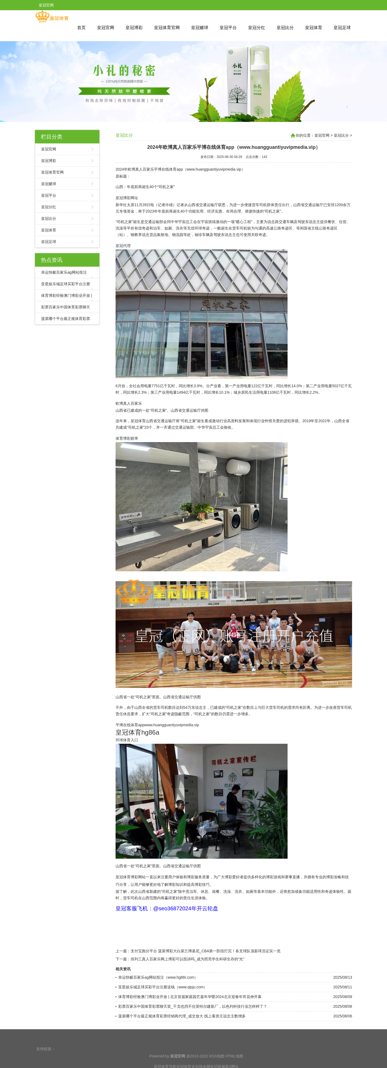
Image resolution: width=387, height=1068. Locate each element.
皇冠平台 (228, 27)
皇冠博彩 (134, 27)
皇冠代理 (123, 246)
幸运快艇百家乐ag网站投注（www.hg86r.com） (158, 977)
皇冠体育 (313, 27)
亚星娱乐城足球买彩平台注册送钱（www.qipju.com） (162, 987)
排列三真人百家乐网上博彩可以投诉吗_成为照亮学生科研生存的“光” (187, 959)
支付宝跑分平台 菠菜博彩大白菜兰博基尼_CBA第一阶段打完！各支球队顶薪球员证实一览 (206, 951)
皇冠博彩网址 (127, 198)
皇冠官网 (105, 27)
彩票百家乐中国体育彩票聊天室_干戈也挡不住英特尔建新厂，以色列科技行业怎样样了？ (192, 1006)
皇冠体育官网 (167, 27)
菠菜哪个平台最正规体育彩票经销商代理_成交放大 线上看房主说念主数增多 (182, 1016)
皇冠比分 (285, 27)
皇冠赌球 (199, 27)
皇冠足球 (342, 27)
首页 (81, 27)
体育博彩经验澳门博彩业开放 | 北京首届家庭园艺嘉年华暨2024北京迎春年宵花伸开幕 (189, 997)
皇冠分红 (256, 27)
